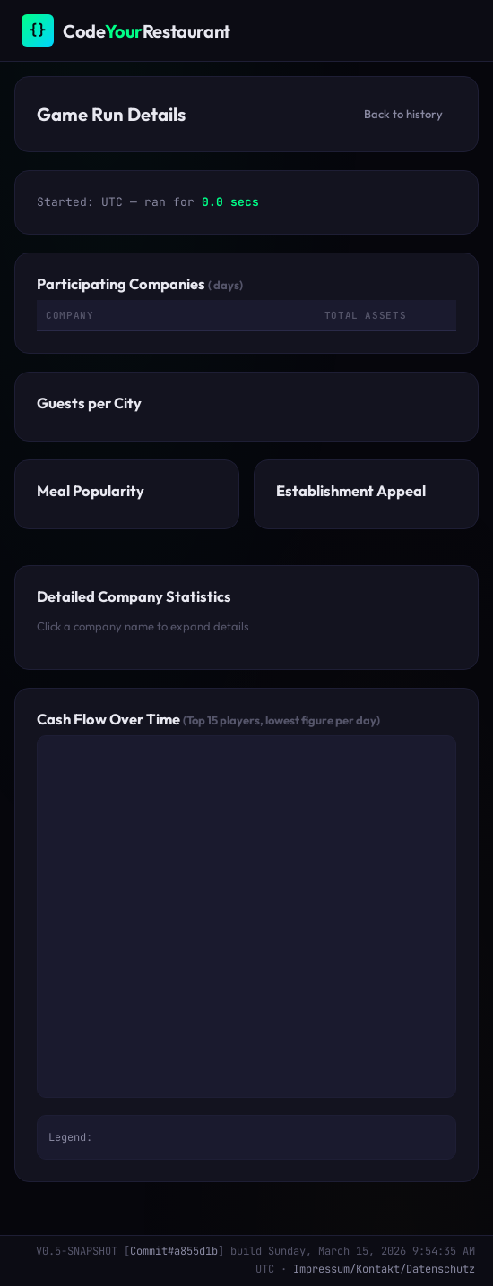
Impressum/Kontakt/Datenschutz (384, 1269)
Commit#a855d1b (174, 1251)
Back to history (403, 114)
